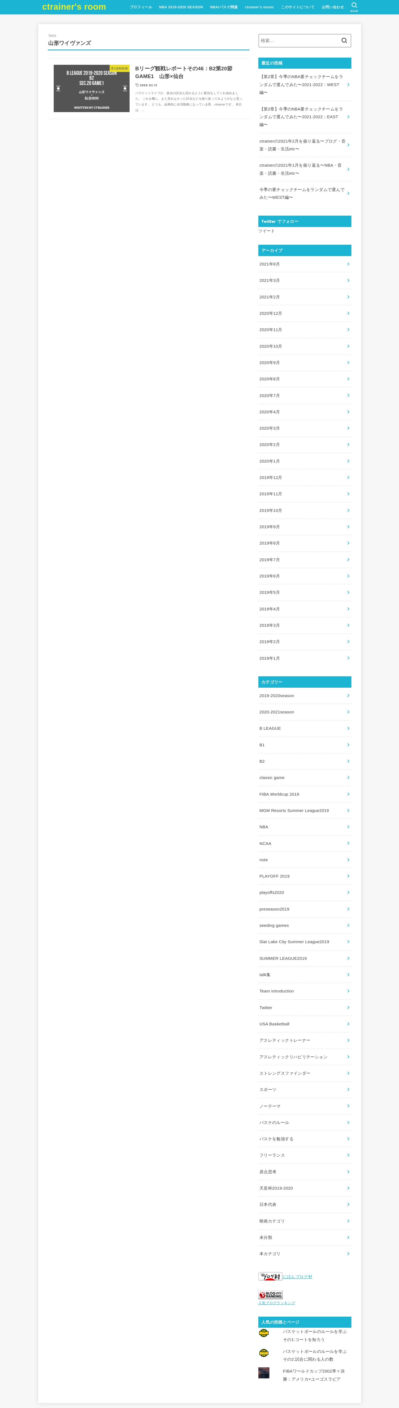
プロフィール (140, 7)
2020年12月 (270, 299)
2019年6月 (269, 554)
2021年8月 (269, 251)
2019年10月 (270, 490)
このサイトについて (297, 7)
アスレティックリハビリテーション (293, 1021)
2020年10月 (270, 331)
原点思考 (267, 1133)
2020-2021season (276, 687)
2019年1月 (269, 634)
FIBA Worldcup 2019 (278, 766)
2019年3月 (269, 602)
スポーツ (267, 1053)
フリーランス (272, 1117)
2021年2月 (269, 283)
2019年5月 (269, 570)
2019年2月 (269, 618)
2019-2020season (276, 671)
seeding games (273, 894)
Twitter (265, 973)
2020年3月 (269, 411)
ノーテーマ (270, 1069)
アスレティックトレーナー (284, 1005)
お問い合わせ (332, 7)
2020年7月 (269, 379)
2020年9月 (269, 347)
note (263, 830)
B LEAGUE (269, 703)
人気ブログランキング (276, 1262)
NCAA (265, 814)
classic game (271, 750)
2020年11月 (270, 315)
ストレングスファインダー (284, 1037)
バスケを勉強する (276, 1101)
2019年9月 (269, 506)
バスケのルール (274, 1085)
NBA (263, 798)
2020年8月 (269, 363)
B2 (261, 735)
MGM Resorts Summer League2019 (293, 782)
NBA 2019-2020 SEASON (181, 7)
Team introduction (276, 958)
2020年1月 (269, 443)
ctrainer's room (74, 7)
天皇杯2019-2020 (275, 1149)
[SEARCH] (354, 7)
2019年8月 (269, 522)
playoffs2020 (271, 862)
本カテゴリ (270, 1212)
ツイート (266, 218)
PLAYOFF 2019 (274, 846)
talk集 (264, 942)
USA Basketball (274, 989)
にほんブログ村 (285, 1236)
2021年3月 (269, 267)
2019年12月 (270, 459)
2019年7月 (269, 538)
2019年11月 (270, 475)
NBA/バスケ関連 (224, 7)
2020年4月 (269, 395)
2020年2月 (269, 427)
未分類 (265, 1197)
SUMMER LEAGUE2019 (282, 926)
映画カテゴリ (272, 1181)
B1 (261, 718)
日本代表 (267, 1165)
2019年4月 (269, 586)
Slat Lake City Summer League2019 (293, 910)
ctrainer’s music (259, 7)
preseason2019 (274, 878)
